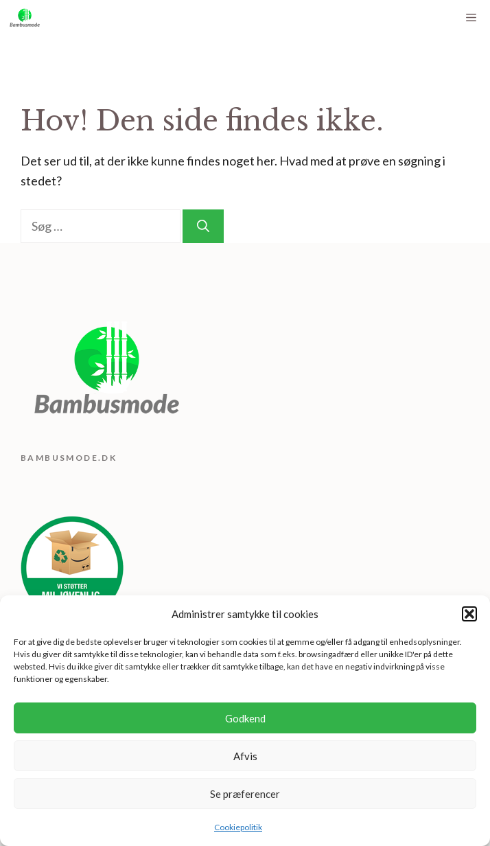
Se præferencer (245, 794)
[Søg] (203, 226)
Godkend (245, 718)
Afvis (245, 756)
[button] (469, 614)
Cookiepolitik (238, 827)
